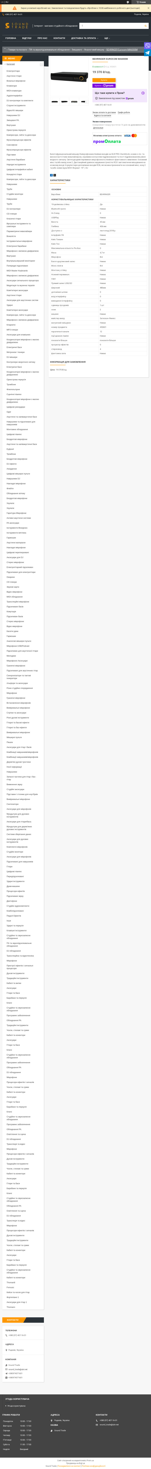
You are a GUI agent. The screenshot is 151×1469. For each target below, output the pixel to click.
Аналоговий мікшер (94, 49)
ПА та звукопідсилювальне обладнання (49, 49)
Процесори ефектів (16, 891)
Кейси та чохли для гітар (18, 1292)
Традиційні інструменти (17, 978)
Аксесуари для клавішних (18, 334)
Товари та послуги (17, 49)
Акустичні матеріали (16, 542)
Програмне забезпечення (18, 1015)
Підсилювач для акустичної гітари (22, 651)
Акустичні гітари (14, 76)
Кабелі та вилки (14, 983)
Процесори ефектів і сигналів (20, 1082)
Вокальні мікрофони (16, 81)
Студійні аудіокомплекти (18, 906)
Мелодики (11, 656)
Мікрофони (12, 693)
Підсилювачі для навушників (20, 861)
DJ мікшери (12, 357)
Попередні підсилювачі (17, 266)
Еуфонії (10, 449)
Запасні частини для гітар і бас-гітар (21, 778)
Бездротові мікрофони (17, 439)
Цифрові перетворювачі (18, 552)
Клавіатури (12, 86)
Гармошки (11, 538)
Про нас (42, 38)
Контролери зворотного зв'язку (21, 362)
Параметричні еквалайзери (19, 231)
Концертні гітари (14, 174)
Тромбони (11, 384)
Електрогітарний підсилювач (20, 567)
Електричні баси (14, 347)
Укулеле (10, 503)
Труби (9, 189)
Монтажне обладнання (17, 429)
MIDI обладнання (14, 597)
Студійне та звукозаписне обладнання (18, 936)
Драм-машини (13, 886)
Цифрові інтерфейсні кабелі (20, 169)
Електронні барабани (16, 246)
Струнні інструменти (16, 105)
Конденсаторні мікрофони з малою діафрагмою (23, 340)
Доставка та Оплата (83, 38)
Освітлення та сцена (16, 1134)
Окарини (11, 577)
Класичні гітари (14, 219)
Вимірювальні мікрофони (18, 708)
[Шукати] (146, 26)
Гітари (9, 866)
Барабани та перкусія (17, 998)
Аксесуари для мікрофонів (19, 809)
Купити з (104, 85)
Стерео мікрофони (15, 562)
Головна (10, 38)
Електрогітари (13, 71)
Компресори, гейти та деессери (21, 135)
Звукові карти (13, 587)
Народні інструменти (16, 164)
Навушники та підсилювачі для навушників (21, 423)
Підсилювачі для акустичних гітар (22, 670)
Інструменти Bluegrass (17, 528)
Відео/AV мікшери (15, 110)
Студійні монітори (15, 194)
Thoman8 (11, 1282)
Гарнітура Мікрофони (16, 513)
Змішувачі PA (13, 120)
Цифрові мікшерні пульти (18, 474)
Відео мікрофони (14, 592)
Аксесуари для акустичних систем (22, 300)
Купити (104, 80)
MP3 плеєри (12, 330)
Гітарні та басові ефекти (18, 722)
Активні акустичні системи (19, 518)
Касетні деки (12, 631)
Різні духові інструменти (18, 718)
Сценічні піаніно (14, 394)
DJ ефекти (11, 464)
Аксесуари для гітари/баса (19, 821)
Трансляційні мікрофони (18, 602)
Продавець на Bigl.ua (75, 1463)
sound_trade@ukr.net (17, 1369)
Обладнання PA (14, 1020)
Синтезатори (12, 804)
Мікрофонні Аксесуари (17, 661)
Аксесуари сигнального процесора (23, 280)
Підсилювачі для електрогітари (21, 572)
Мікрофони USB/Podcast (18, 646)
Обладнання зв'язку (16, 493)
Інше (9, 921)
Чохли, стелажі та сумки (18, 1030)
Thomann (11, 1307)
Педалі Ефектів (14, 916)
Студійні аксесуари (15, 789)
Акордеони (12, 469)
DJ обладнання (14, 951)
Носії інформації (14, 767)
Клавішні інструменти (17, 930)
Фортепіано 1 (13, 1297)
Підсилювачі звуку (15, 896)
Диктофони (12, 901)
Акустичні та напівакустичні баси (22, 417)
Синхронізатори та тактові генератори (19, 676)
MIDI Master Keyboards (17, 270)
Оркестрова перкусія (16, 130)
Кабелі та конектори (16, 1035)
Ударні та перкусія (15, 925)
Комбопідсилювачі (15, 911)
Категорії (11, 64)
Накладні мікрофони (16, 483)
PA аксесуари (13, 523)
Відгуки (26, 38)
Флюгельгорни (13, 389)
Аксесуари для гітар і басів (19, 747)
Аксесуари (11, 988)
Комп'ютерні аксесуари (17, 290)
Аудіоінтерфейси (14, 95)
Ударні (10, 305)
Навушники (12, 184)
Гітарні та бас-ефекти (17, 727)
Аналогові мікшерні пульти (19, 641)
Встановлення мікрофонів (19, 703)
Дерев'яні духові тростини (19, 762)
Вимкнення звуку (14, 784)
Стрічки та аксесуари (16, 713)
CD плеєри (12, 214)
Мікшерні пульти (14, 737)
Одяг (9, 412)
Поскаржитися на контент (69, 1466)
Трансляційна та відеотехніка (20, 956)
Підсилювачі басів (15, 606)
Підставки (11, 155)
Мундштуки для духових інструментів (18, 815)
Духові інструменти (15, 973)
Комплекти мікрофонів (17, 847)
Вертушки (11, 125)
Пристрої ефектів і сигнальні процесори (20, 967)
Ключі (9, 1003)
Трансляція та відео (16, 1144)
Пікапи (10, 742)
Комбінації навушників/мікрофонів (22, 752)
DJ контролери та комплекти (20, 100)
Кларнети (11, 325)
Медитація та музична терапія (21, 285)
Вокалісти (11, 236)
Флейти (10, 488)
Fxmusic (10, 1287)
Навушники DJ (13, 115)
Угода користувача (16, 1406)
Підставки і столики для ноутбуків (22, 794)
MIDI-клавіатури (14, 91)
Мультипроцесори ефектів (19, 140)
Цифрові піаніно (14, 434)
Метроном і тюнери (15, 352)
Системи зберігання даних (19, 834)
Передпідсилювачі (15, 876)
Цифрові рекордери (16, 407)
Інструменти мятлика (16, 533)
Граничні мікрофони (16, 666)
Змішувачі (77, 49)
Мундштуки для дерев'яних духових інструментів (19, 827)
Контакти (59, 38)
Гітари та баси (13, 993)
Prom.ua (90, 1460)
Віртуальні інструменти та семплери (19, 225)
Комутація (11, 611)
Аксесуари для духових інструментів (17, 840)
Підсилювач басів (15, 616)
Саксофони (12, 145)
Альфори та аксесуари (17, 683)
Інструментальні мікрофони (19, 241)
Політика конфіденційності (93, 1466)
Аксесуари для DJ (15, 557)
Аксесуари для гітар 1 (17, 1302)
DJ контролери (13, 209)
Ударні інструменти (15, 881)
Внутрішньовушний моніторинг (21, 261)
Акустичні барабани (16, 159)
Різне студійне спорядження (20, 688)
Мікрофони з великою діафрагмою (23, 251)
